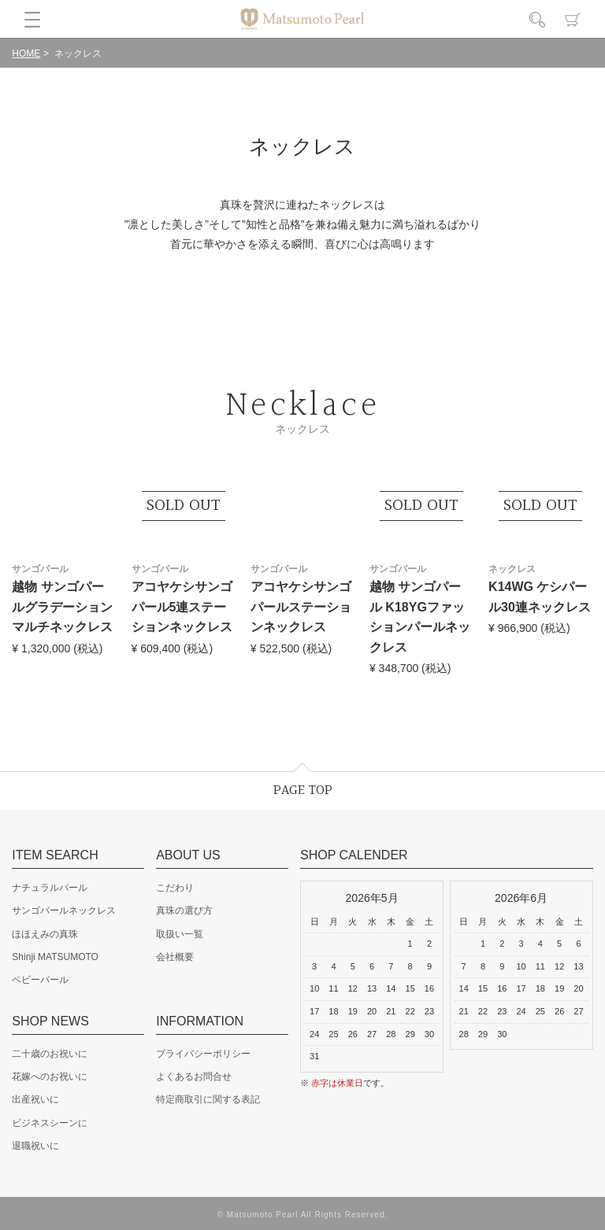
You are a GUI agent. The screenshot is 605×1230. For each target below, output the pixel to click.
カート (573, 20)
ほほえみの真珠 (45, 934)
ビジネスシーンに (49, 1122)
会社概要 (175, 956)
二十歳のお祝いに (49, 1053)
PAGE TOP (302, 790)
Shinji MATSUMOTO (55, 956)
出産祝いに (35, 1099)
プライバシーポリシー (203, 1053)
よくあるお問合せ (194, 1076)
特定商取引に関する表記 (208, 1099)
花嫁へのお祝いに (49, 1076)
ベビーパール (40, 979)
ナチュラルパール (49, 887)
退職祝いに (35, 1145)
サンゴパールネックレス (64, 910)
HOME (26, 53)
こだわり (175, 887)
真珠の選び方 (184, 910)
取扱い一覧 (179, 934)
